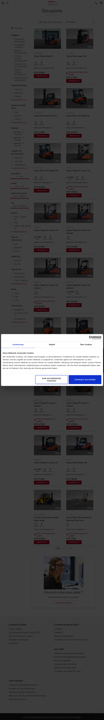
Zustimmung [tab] (18, 344)
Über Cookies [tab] (86, 344)
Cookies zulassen (85, 380)
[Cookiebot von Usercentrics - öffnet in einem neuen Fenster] (90, 338)
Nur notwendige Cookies (51, 379)
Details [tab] (52, 344)
